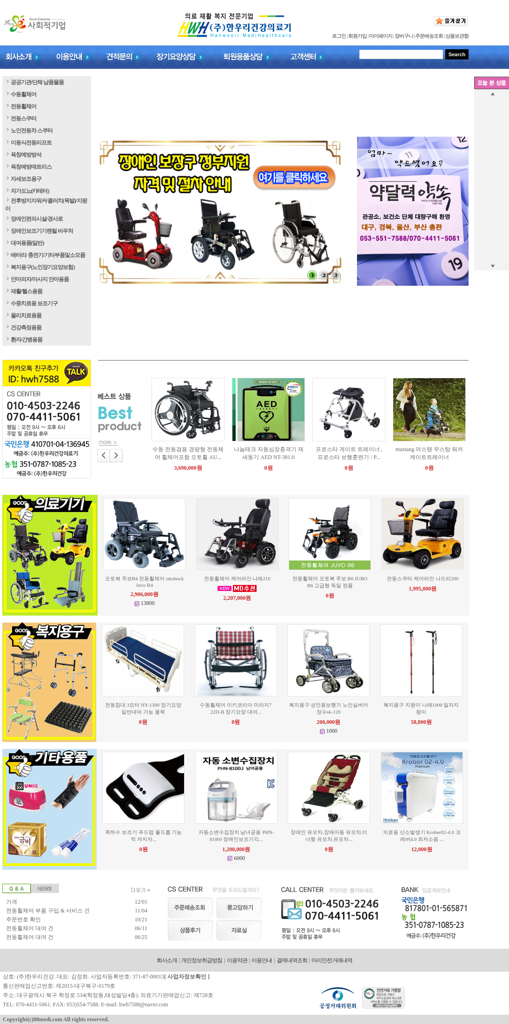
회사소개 (167, 960)
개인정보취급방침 (201, 960)
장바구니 (404, 36)
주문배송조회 (429, 36)
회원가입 (357, 36)
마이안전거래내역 (331, 960)
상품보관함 (457, 36)
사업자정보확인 (186, 976)
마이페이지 (380, 36)
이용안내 (261, 960)
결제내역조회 (292, 960)
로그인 (339, 36)
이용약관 (237, 960)
